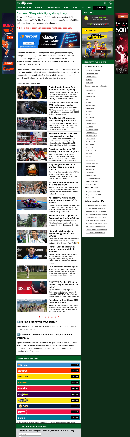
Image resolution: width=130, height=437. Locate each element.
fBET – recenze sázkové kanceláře (95, 303)
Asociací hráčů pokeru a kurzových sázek (29, 419)
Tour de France (90, 188)
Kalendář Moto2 (90, 227)
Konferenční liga (90, 167)
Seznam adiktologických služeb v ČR (55, 429)
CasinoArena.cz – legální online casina (31, 408)
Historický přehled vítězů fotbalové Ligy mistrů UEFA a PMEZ (62, 233)
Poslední (59, 317)
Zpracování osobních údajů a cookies (63, 433)
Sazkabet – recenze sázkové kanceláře (96, 285)
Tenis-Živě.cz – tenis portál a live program (32, 393)
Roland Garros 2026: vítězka (100, 89)
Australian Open (90, 176)
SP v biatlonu (89, 197)
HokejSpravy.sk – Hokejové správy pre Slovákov (62, 399)
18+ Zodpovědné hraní (81, 433)
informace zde (52, 425)
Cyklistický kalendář (91, 206)
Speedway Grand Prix (92, 233)
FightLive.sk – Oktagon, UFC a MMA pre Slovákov (62, 396)
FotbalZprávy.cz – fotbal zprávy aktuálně (32, 387)
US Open (88, 185)
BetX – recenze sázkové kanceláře (95, 297)
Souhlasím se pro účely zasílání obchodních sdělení (44, 370)
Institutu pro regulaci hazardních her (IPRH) (65, 417)
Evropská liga (89, 164)
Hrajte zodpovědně (22, 423)
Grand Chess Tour (91, 255)
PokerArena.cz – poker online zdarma (31, 402)
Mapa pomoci (69, 429)
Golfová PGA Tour (91, 215)
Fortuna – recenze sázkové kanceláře (96, 276)
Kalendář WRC (90, 240)
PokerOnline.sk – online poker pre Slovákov (61, 408)
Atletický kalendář (90, 209)
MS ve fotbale (89, 153)
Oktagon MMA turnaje (92, 252)
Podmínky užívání (46, 433)
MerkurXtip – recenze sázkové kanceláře (97, 294)
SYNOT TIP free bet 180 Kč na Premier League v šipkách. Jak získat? (63, 284)
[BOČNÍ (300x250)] (97, 128)
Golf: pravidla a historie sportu (63, 267)
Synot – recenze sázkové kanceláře (95, 291)
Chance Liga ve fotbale (92, 144)
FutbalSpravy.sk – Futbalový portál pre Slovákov (62, 402)
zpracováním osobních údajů (37, 370)
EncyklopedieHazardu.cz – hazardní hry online (61, 384)
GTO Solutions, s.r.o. (96, 433)
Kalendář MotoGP (90, 194)
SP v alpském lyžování (92, 200)
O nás (17, 433)
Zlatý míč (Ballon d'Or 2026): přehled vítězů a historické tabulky (62, 166)
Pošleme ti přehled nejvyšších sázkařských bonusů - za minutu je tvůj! (46, 363)
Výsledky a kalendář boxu (93, 249)
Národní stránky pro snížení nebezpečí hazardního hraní (89, 429)
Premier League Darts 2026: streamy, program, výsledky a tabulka (62, 249)
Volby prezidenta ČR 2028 (93, 262)
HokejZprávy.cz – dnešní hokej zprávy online (33, 390)
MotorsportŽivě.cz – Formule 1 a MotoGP (32, 396)
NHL (87, 170)
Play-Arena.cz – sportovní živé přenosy (31, 399)
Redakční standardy (33, 433)
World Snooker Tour (91, 212)
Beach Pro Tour (90, 218)
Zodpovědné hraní (99, 417)
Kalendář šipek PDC (91, 203)
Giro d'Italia (89, 191)
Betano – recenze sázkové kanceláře (96, 282)
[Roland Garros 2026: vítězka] (87, 88)
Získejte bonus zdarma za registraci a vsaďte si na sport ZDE (45, 28)
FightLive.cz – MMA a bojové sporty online (32, 384)
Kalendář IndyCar (90, 230)
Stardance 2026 (90, 268)
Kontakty (23, 433)
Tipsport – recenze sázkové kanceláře (96, 279)
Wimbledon (89, 182)
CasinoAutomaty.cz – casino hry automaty (60, 387)
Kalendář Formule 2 (91, 224)
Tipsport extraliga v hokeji (93, 141)
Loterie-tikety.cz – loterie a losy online (59, 390)
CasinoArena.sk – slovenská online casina (60, 405)
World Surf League (91, 246)
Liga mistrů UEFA (90, 161)
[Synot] (121, 73)
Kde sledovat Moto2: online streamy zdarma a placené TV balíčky (63, 200)
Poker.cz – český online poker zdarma (31, 405)
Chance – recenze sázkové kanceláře (96, 288)
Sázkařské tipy (89, 83)
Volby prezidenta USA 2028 (93, 265)
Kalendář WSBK (90, 236)
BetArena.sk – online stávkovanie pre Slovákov (62, 393)
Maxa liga (88, 173)
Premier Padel (90, 243)
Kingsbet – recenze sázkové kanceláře (96, 300)
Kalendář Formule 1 (91, 147)
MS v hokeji (89, 150)
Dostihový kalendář (91, 221)
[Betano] (8, 73)
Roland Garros (90, 179)
